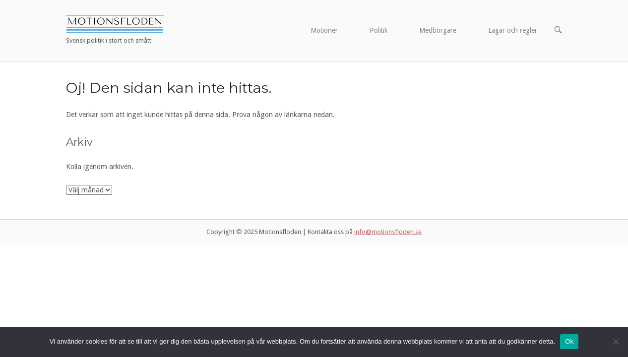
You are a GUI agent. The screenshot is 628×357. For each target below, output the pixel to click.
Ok (569, 341)
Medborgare (437, 30)
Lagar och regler (512, 30)
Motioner (324, 30)
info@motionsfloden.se (388, 232)
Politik (378, 30)
